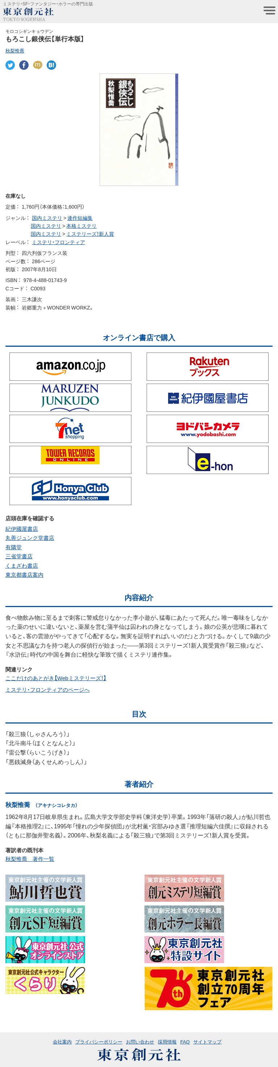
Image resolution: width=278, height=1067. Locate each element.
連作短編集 (80, 217)
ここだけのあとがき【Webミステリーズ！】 (55, 678)
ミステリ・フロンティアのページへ (47, 689)
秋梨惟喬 (14, 50)
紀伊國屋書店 (21, 529)
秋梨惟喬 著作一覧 (29, 859)
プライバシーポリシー (98, 1041)
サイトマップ (207, 1041)
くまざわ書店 (21, 565)
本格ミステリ (81, 225)
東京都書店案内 (24, 575)
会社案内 (62, 1041)
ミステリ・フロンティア (58, 242)
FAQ (185, 1041)
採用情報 (167, 1041)
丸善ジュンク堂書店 (29, 538)
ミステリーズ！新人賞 (90, 233)
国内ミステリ (47, 217)
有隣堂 (13, 547)
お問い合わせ (140, 1041)
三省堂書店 (19, 556)
